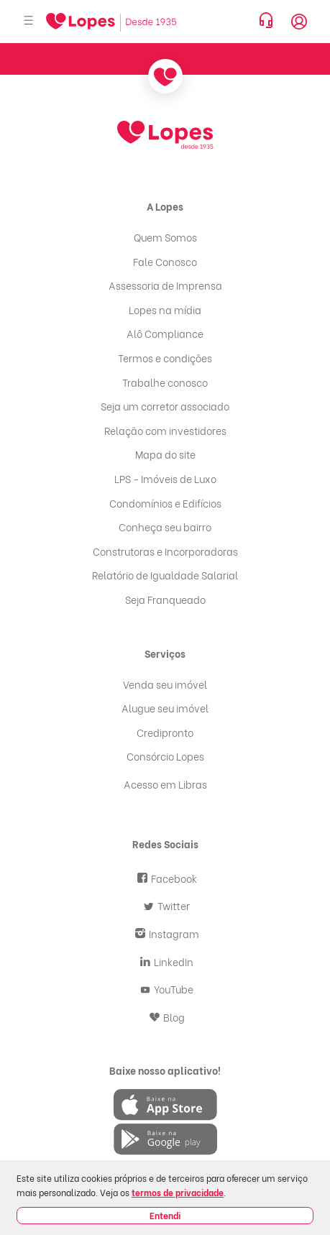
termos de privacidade (178, 1192)
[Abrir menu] (29, 21)
